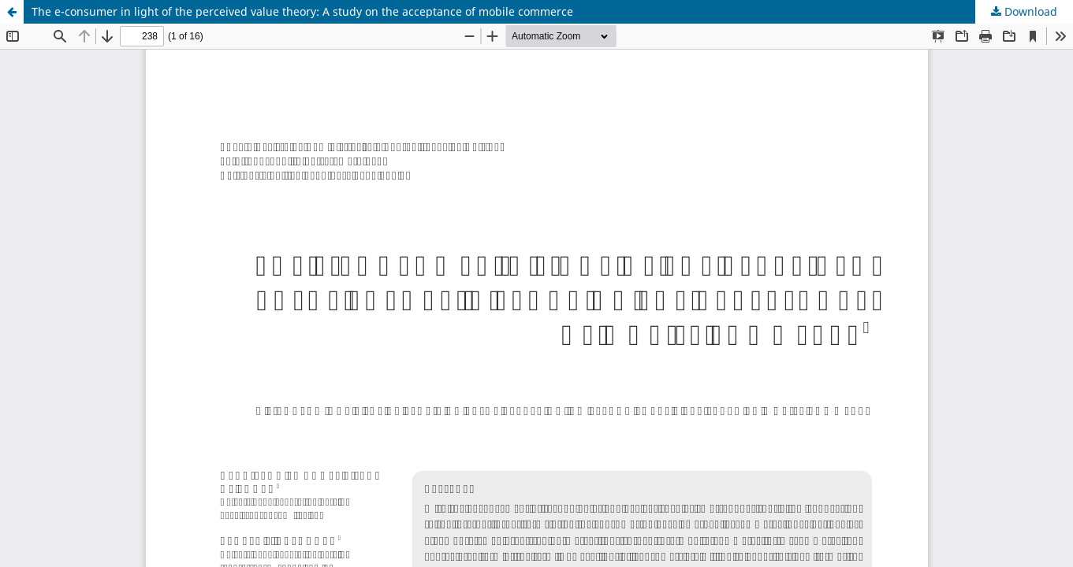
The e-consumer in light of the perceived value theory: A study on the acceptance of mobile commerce (302, 11)
